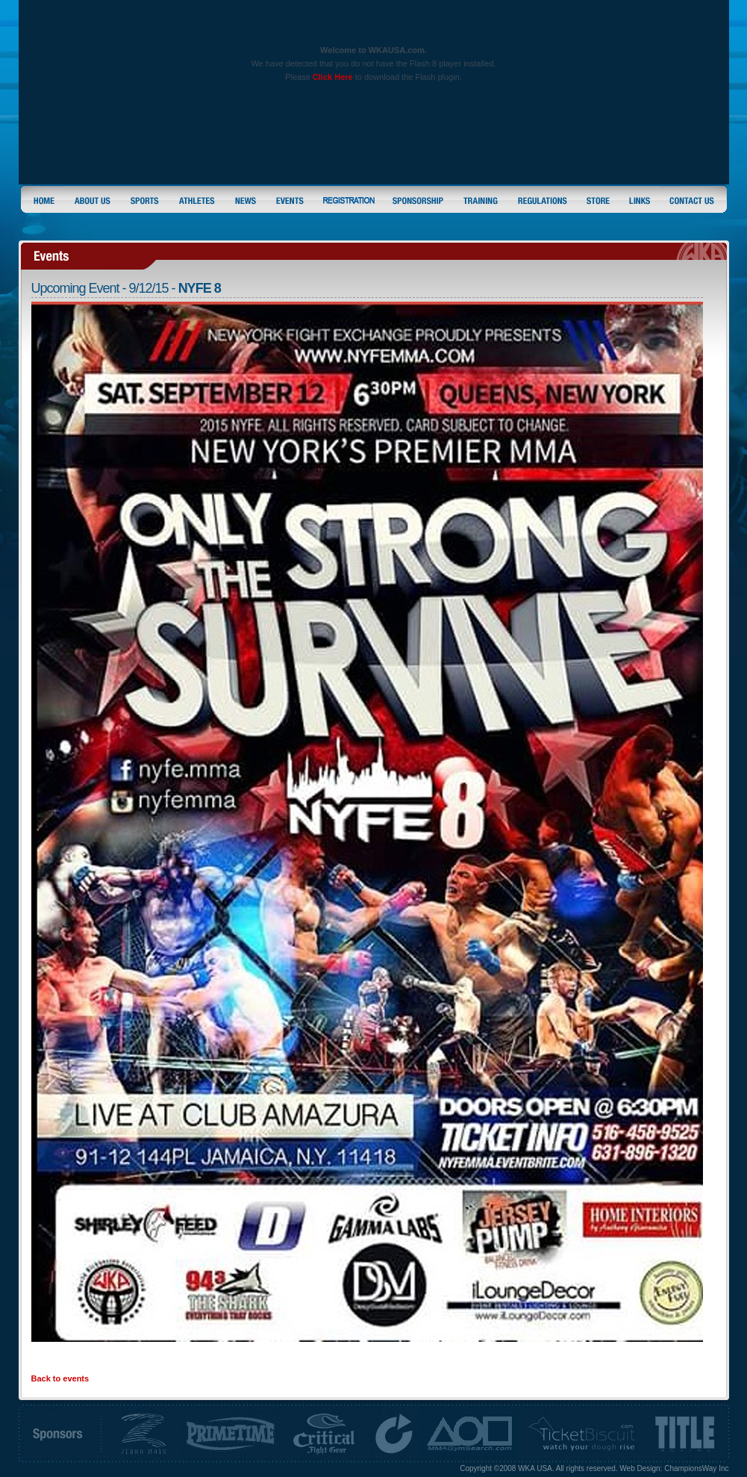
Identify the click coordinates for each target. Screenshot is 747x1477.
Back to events (60, 1378)
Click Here (333, 76)
